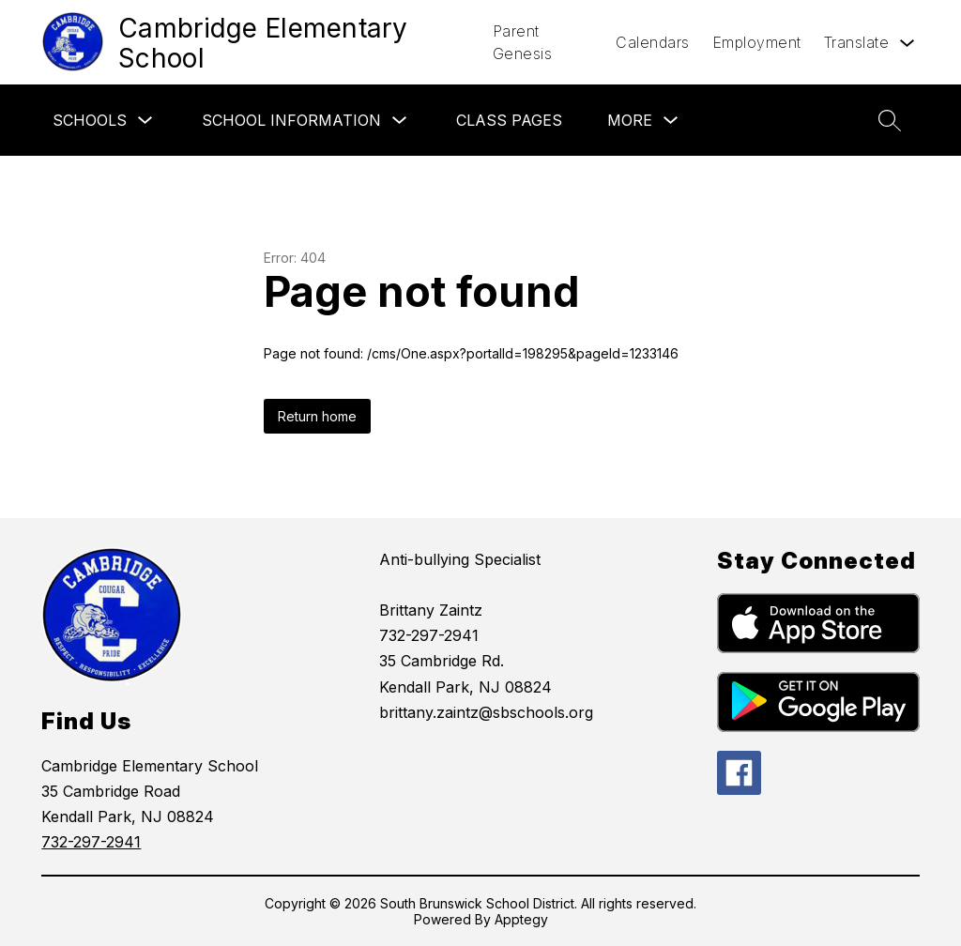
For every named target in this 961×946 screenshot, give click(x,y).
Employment (756, 42)
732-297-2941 (91, 841)
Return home (317, 416)
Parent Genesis (523, 42)
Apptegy (521, 919)
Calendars (653, 42)
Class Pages (509, 120)
